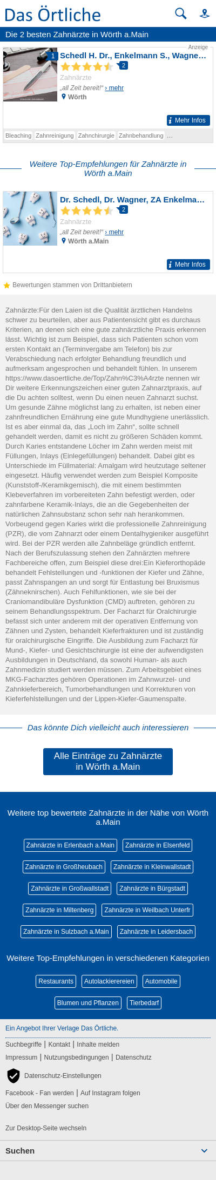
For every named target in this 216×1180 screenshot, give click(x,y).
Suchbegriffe (23, 1044)
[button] (200, 13)
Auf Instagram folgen (110, 1093)
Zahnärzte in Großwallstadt (70, 888)
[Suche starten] (181, 13)
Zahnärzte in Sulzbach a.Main (66, 931)
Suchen (20, 1150)
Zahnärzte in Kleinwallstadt (152, 867)
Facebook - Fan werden (39, 1093)
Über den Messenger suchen (47, 1106)
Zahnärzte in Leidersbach (156, 931)
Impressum (21, 1057)
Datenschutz (134, 1057)
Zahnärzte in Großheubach (64, 867)
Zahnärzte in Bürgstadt (152, 888)
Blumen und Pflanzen (88, 1003)
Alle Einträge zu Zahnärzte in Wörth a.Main (108, 761)
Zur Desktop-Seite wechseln (45, 1128)
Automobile (161, 981)
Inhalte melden (98, 1044)
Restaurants (55, 981)
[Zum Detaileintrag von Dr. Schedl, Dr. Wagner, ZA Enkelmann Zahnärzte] (108, 232)
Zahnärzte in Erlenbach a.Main (70, 845)
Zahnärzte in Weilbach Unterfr (147, 910)
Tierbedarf (144, 1003)
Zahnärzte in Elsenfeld (157, 845)
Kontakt (59, 1044)
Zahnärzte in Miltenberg (59, 910)
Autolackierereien (109, 981)
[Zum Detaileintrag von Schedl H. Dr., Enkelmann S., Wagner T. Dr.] (108, 85)
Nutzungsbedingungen (76, 1057)
